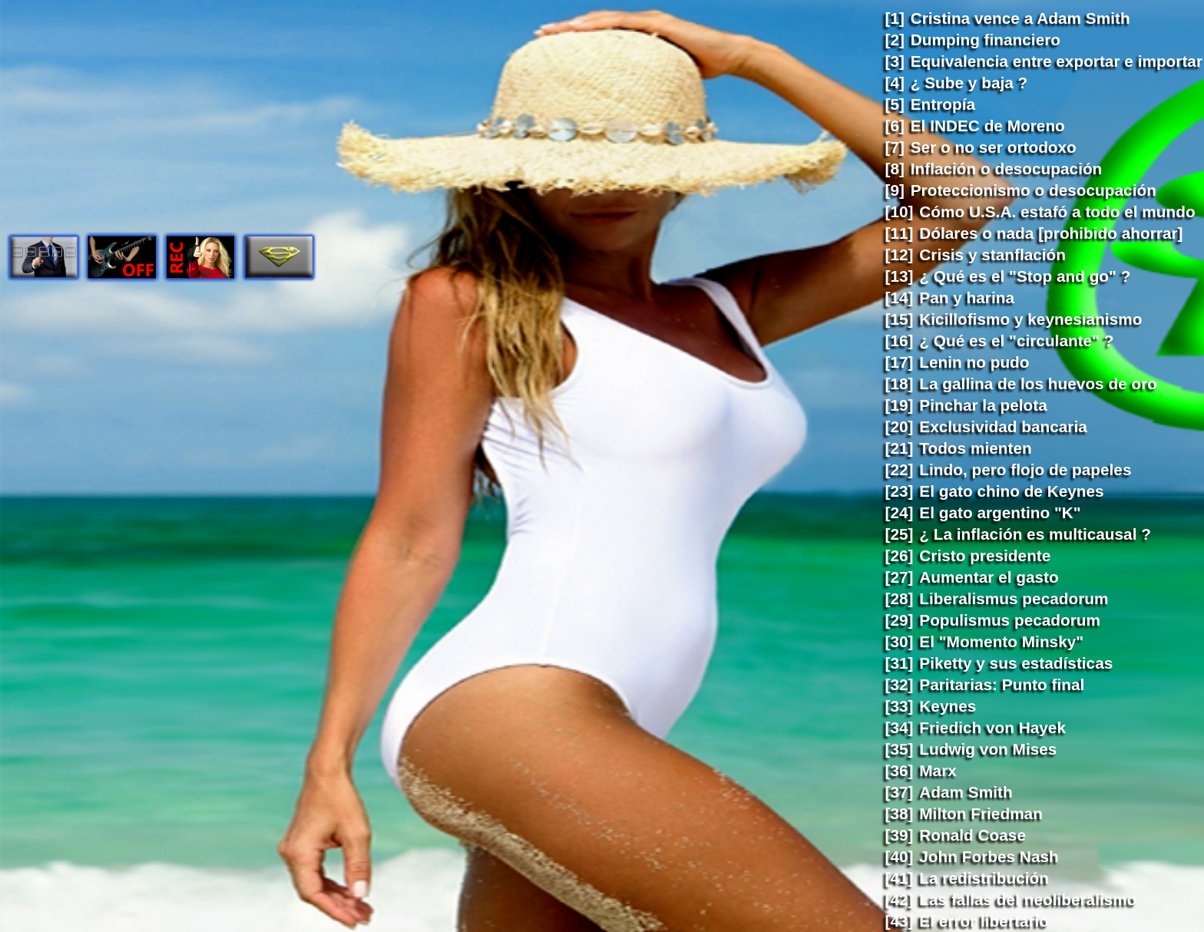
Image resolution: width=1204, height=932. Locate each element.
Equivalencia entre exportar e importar (1056, 61)
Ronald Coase (972, 835)
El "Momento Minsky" (1001, 641)
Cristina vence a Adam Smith (1020, 18)
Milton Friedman (981, 813)
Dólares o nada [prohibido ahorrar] (1050, 233)
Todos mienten (975, 448)
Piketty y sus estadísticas (1016, 663)
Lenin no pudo (974, 362)
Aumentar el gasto (988, 577)
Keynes (947, 706)
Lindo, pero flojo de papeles (1025, 469)
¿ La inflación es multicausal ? (1035, 534)
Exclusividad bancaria (1003, 426)
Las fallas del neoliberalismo (1027, 899)
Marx (938, 770)
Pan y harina (966, 297)
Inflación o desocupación (1007, 168)
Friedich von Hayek (992, 727)
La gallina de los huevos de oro (1038, 383)
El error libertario (984, 921)
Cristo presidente (984, 555)
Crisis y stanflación (992, 254)
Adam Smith (965, 792)
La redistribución (984, 878)
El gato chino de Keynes (1011, 491)
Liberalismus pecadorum (1013, 598)
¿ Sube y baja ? (969, 82)
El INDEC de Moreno (988, 125)
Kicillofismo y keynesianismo (1030, 319)
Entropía (943, 104)
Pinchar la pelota (983, 405)
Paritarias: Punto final (1001, 684)
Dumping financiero (985, 39)
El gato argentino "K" (999, 512)
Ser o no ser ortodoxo (994, 147)
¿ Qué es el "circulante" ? (1016, 340)
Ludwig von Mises (988, 749)
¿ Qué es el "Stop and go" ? (1024, 276)
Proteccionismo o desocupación (1033, 190)
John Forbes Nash (988, 856)
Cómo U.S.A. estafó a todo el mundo (1057, 211)
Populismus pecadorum (1009, 620)
